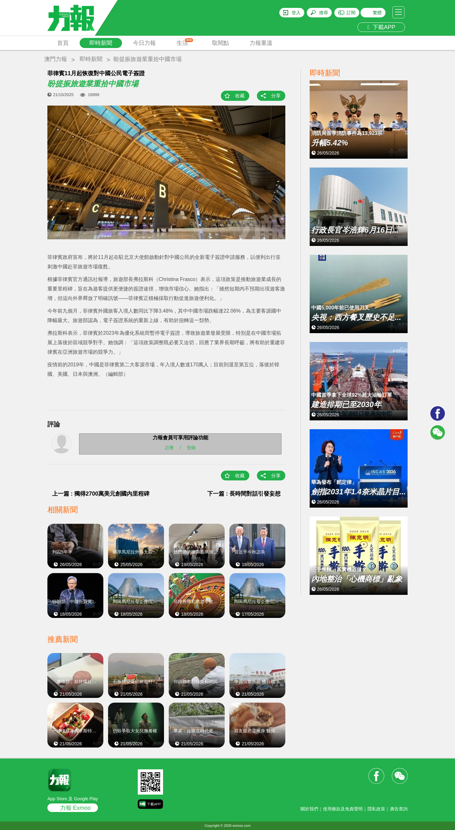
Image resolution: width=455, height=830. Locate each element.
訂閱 (351, 12)
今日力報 (144, 43)
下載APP (381, 27)
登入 (296, 12)
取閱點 (220, 43)
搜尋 (323, 12)
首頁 (63, 43)
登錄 (191, 447)
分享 (276, 95)
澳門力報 (55, 59)
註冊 (169, 447)
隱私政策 (376, 808)
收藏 (240, 95)
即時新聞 (100, 43)
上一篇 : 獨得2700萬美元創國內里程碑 (100, 494)
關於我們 (309, 808)
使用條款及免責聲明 (343, 808)
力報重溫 (261, 43)
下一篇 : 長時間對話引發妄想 (246, 494)
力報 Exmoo (75, 808)
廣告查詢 (399, 808)
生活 (185, 42)
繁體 (377, 12)
